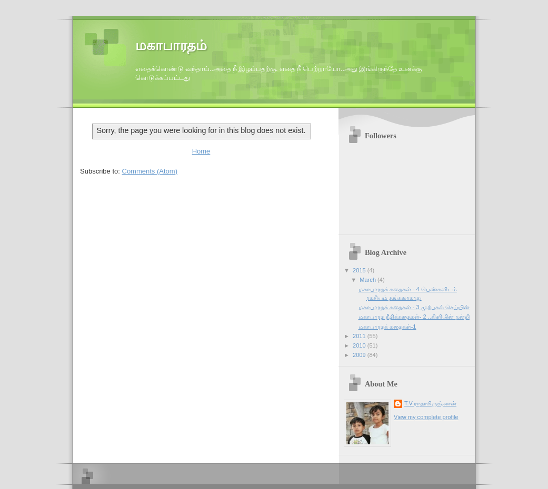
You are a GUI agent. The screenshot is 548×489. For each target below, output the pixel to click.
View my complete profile (426, 417)
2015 (360, 270)
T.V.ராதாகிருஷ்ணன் (430, 403)
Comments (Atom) (149, 171)
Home (201, 151)
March (368, 280)
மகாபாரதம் (171, 45)
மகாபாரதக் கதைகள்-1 (387, 326)
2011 (360, 336)
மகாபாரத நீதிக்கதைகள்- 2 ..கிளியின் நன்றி (414, 316)
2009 (360, 355)
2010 (360, 345)
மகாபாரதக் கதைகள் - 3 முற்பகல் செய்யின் (414, 307)
